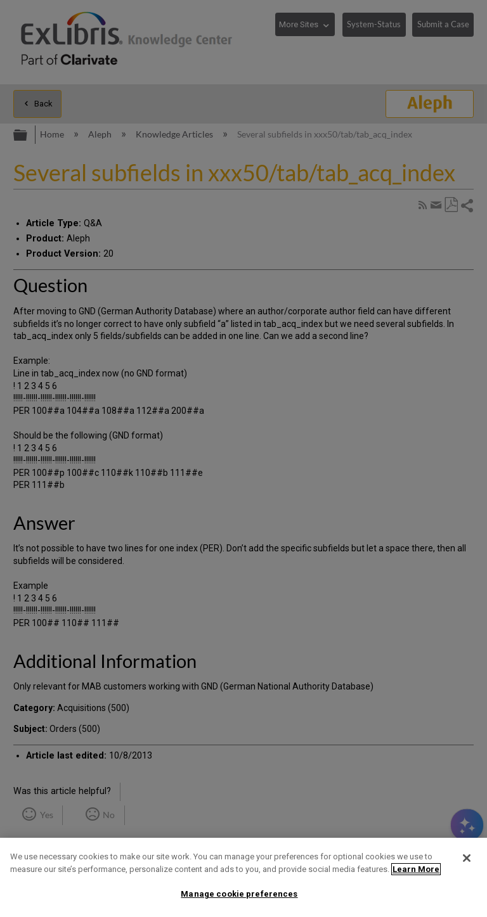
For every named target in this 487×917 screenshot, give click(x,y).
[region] (243, 877)
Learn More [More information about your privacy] (416, 869)
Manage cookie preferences (239, 894)
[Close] (467, 858)
